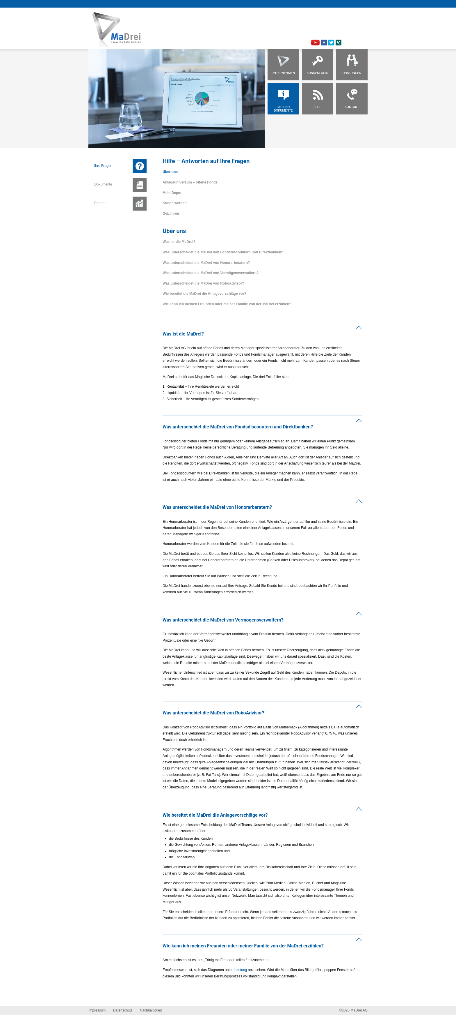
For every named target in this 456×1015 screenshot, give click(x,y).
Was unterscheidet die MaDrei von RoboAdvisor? (203, 283)
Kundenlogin (318, 73)
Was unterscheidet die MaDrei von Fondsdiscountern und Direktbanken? (223, 252)
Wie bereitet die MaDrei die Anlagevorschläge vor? (204, 294)
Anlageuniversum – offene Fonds (190, 182)
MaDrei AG (359, 1010)
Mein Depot (172, 193)
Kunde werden (175, 203)
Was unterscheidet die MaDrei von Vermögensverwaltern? (211, 273)
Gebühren (171, 213)
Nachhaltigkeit (151, 1010)
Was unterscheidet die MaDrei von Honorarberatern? (206, 263)
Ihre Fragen (103, 166)
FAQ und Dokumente (283, 108)
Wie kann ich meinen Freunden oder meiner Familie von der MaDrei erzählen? (227, 304)
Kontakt (352, 107)
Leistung (240, 970)
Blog (318, 107)
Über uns (170, 172)
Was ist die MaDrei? (179, 242)
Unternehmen (283, 73)
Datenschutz (123, 1010)
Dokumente (103, 184)
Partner (100, 203)
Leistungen (352, 73)
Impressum (97, 1010)
